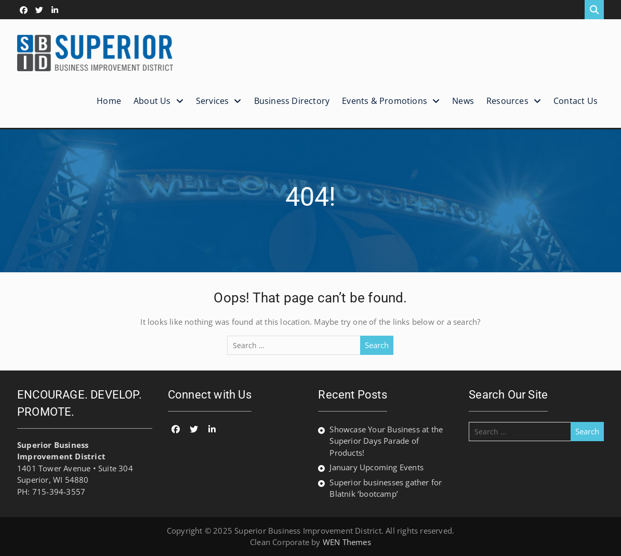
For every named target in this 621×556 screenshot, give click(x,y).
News (463, 101)
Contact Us (575, 101)
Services (212, 101)
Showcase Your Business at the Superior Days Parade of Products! (386, 441)
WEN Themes (347, 542)
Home (109, 101)
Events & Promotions (384, 101)
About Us (152, 101)
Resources (507, 101)
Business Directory (292, 101)
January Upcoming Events (376, 467)
